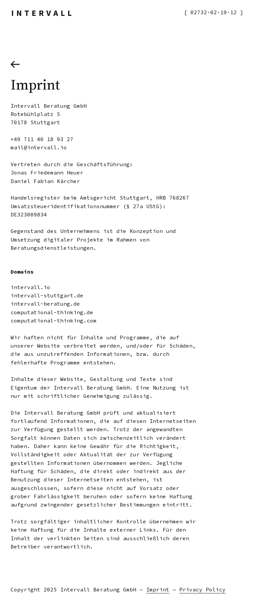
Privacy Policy (202, 589)
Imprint (157, 589)
